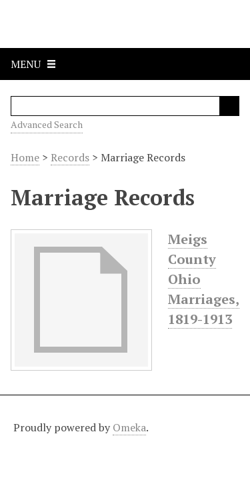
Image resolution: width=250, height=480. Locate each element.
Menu (26, 64)
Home (25, 157)
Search (229, 106)
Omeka (129, 427)
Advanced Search (47, 124)
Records (70, 157)
